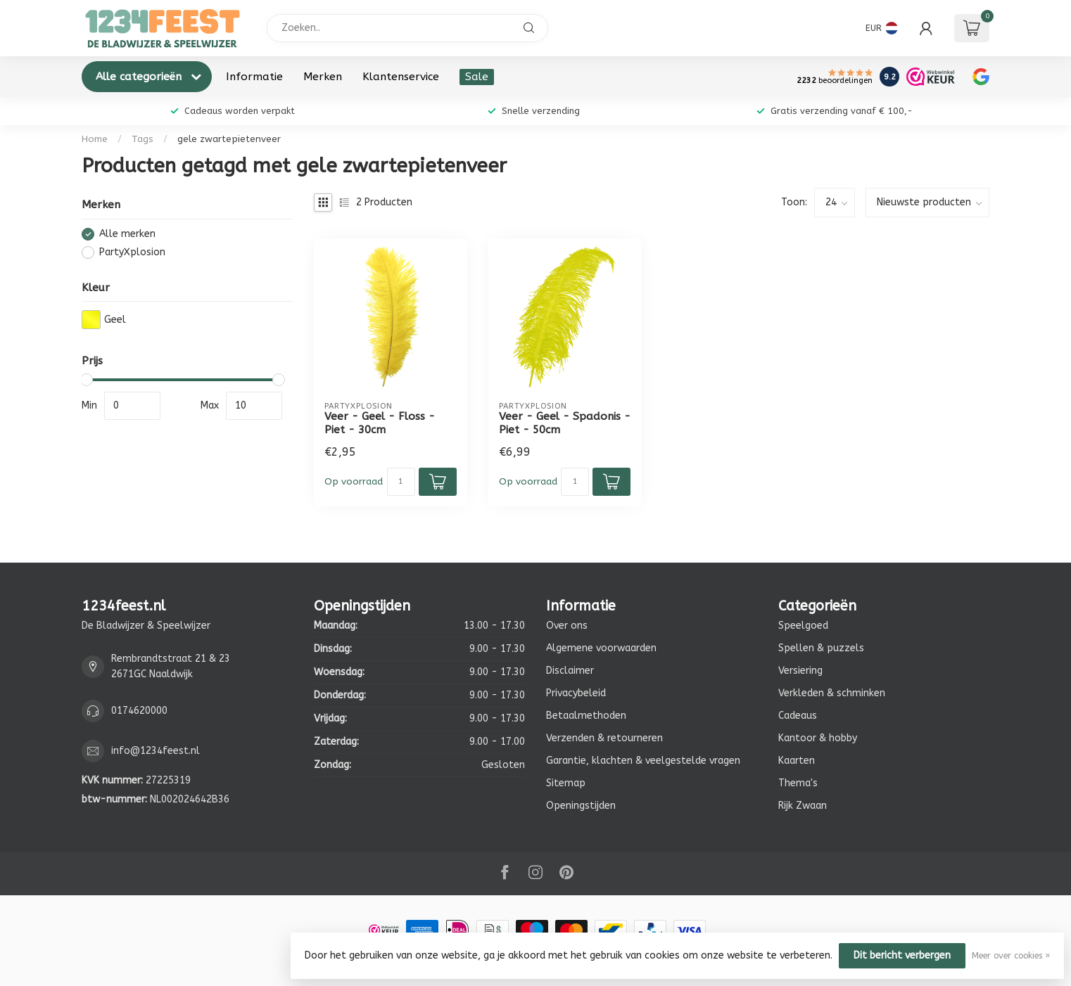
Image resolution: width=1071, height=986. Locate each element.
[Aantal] (401, 482)
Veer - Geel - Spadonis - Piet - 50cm (564, 422)
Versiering (800, 671)
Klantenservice (400, 76)
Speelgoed (803, 626)
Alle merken (127, 234)
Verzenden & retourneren (604, 738)
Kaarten (796, 761)
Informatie (254, 76)
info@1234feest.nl (155, 751)
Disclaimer (570, 671)
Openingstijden (581, 806)
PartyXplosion (132, 252)
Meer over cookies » (1011, 955)
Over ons (567, 626)
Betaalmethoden (586, 716)
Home (95, 139)
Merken (322, 76)
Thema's (798, 783)
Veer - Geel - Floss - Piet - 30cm (379, 422)
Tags (142, 139)
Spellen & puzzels (821, 648)
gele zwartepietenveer (229, 139)
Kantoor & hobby (817, 738)
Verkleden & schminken (831, 693)
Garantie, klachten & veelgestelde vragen (643, 761)
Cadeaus (797, 716)
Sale (476, 76)
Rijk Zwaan (802, 806)
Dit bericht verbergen (902, 955)
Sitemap (565, 783)
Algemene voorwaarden (601, 648)
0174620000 (139, 711)
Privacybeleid (576, 693)
